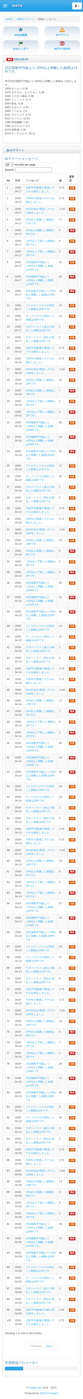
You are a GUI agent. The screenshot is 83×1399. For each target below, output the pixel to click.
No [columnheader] (8, 180)
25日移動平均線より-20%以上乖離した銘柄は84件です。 (41, 775)
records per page (20, 164)
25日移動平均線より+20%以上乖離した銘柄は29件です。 (39, 440)
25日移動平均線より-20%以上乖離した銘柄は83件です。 (41, 615)
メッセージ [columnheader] (32, 180)
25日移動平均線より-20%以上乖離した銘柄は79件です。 (41, 294)
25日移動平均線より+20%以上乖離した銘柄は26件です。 (39, 280)
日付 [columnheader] (17, 180)
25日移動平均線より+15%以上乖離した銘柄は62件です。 (39, 747)
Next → (50, 1346)
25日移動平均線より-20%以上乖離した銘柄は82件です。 (41, 455)
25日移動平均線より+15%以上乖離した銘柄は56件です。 (39, 426)
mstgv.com (35, 1387)
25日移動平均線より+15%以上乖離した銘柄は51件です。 (39, 266)
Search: (28, 169)
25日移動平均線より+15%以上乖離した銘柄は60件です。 (39, 586)
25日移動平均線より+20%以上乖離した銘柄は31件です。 (39, 601)
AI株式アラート (26, 19)
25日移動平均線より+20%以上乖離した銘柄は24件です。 (39, 1242)
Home (9, 19)
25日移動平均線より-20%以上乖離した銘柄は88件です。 (41, 936)
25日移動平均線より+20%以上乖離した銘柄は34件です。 (39, 921)
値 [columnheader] (60, 180)
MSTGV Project (49, 1393)
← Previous (34, 1346)
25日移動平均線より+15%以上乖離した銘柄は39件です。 (39, 1227)
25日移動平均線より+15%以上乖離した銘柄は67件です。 (39, 907)
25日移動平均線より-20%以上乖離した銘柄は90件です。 (41, 1096)
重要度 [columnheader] (71, 178)
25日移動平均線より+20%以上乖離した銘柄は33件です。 (39, 761)
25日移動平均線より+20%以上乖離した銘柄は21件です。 (39, 1082)
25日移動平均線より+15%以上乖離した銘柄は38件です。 (39, 1067)
